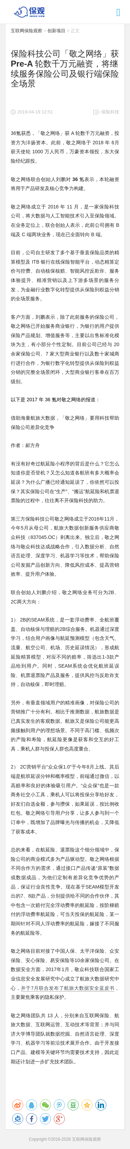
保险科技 (110, 111)
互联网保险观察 (26, 30)
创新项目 (56, 30)
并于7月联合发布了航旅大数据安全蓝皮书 (67, 988)
